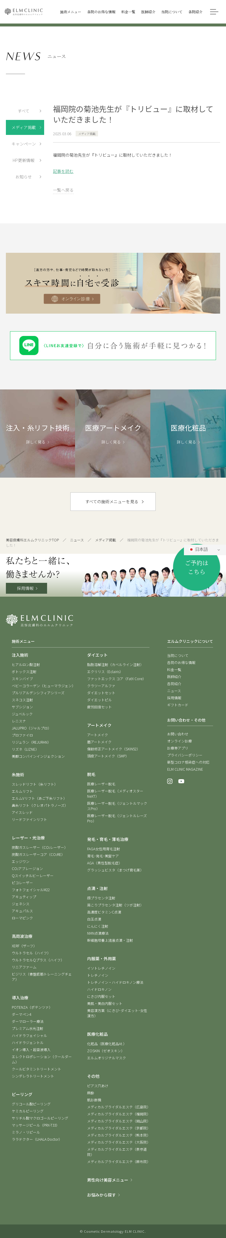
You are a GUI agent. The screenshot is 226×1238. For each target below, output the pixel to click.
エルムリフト (22, 791)
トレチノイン (97, 975)
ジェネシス (20, 903)
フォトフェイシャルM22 (31, 889)
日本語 (198, 549)
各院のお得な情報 (181, 662)
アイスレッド (22, 812)
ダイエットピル (99, 699)
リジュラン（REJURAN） (31, 742)
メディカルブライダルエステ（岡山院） (118, 1120)
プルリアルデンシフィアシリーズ (38, 692)
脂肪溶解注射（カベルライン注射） (115, 664)
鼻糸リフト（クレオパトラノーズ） (40, 805)
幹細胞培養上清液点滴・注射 (110, 940)
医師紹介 (174, 676)
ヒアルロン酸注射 (26, 664)
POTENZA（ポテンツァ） (32, 1007)
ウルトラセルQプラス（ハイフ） (38, 959)
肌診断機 (94, 1099)
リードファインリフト (29, 819)
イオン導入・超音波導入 (31, 1049)
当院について (177, 655)
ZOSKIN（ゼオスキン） (105, 1050)
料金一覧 (174, 669)
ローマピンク (22, 917)
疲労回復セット (99, 706)
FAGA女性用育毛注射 (103, 848)
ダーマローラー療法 (28, 1021)
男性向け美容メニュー (107, 1180)
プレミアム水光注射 (27, 1028)
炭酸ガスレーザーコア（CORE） (38, 854)
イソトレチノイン (101, 968)
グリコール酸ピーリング (31, 1103)
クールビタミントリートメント (36, 1068)
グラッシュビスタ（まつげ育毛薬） (115, 869)
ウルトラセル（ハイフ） (31, 952)
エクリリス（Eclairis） (105, 671)
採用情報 (25, 588)
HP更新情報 (23, 160)
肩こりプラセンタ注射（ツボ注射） (115, 904)
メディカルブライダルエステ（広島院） (118, 1106)
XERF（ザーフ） (24, 945)
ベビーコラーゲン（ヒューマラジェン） (43, 685)
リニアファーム (24, 966)
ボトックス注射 (24, 671)
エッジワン (20, 861)
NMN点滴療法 (98, 933)
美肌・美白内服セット (104, 1003)
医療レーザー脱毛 (101, 783)
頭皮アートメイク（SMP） (108, 755)
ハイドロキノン (99, 989)
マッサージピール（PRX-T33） (35, 1124)
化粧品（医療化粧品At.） (107, 1043)
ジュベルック (22, 713)
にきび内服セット (101, 996)
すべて (23, 111)
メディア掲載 (23, 127)
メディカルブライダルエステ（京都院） (118, 1127)
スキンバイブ (22, 678)
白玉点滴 (94, 918)
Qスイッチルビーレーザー (33, 875)
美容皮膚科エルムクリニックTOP (32, 539)
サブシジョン (22, 706)
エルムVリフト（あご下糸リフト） (39, 798)
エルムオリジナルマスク (106, 1057)
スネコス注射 (22, 699)
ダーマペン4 (21, 1014)
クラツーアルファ (101, 685)
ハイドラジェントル (28, 1042)
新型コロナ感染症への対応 (188, 761)
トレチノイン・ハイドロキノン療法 (115, 982)
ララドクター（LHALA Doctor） (37, 1139)
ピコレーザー (22, 882)
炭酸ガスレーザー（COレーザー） (40, 847)
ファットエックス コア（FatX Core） (116, 678)
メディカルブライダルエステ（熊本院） (118, 1134)
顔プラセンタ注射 (101, 897)
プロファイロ (22, 734)
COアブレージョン (27, 868)
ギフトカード (177, 704)
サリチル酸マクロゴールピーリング (40, 1117)
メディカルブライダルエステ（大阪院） (118, 1142)
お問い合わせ (177, 733)
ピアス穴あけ (97, 1085)
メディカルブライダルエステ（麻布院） (118, 1161)
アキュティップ (24, 896)
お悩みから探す (101, 1195)
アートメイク (97, 734)
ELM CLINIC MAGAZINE (185, 769)
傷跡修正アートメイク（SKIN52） (113, 748)
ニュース (77, 539)
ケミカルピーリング (28, 1110)
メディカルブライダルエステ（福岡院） (118, 1113)
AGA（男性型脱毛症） (104, 862)
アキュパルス (22, 910)
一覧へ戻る (63, 190)
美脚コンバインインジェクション (38, 756)
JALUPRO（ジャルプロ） (31, 727)
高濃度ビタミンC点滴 (104, 911)
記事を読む (63, 171)
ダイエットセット (101, 692)
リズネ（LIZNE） (25, 749)
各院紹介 (174, 683)
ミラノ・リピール (26, 1132)
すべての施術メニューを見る (111, 501)
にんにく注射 (97, 926)
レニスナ (19, 720)
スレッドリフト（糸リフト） (35, 784)
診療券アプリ (177, 747)
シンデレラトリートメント (33, 1075)
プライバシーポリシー (184, 754)
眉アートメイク (99, 741)
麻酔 (90, 1092)
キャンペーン (23, 144)
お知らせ (23, 177)
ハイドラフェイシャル (29, 1035)
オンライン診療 (179, 740)
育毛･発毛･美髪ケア (103, 855)
